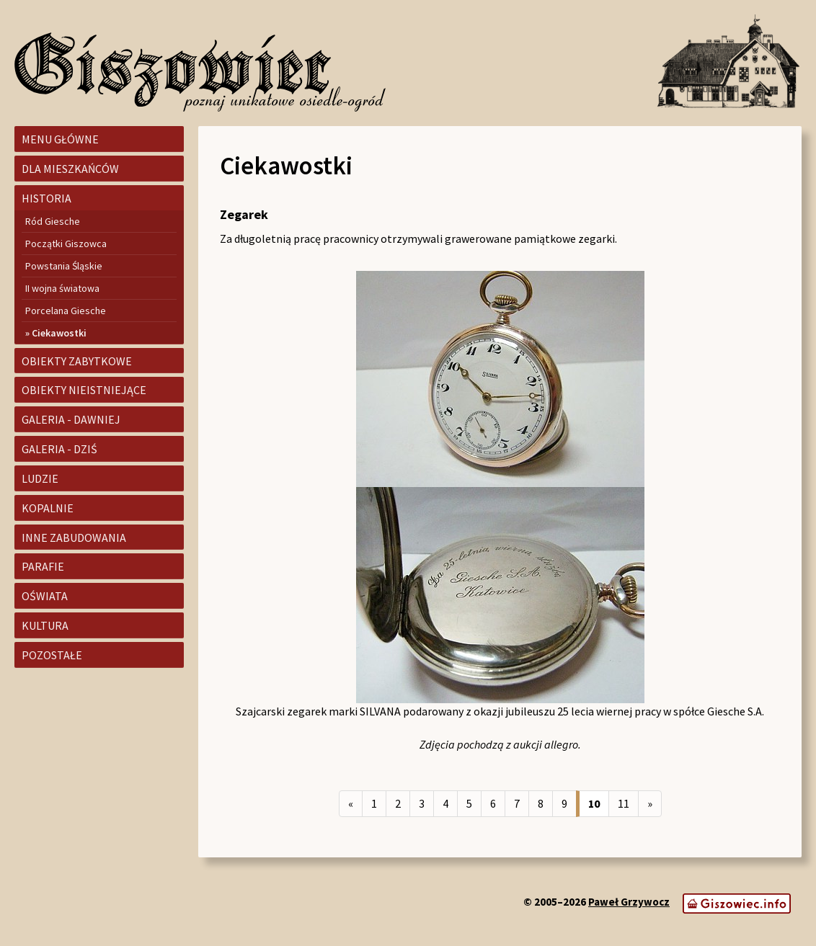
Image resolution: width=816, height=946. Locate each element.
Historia (46, 198)
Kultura (45, 625)
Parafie (43, 566)
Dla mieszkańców (70, 168)
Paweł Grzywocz (629, 902)
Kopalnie (48, 508)
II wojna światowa (62, 288)
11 (623, 803)
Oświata (45, 596)
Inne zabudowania (74, 537)
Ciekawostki (59, 332)
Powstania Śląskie (63, 265)
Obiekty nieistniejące (84, 390)
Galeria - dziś (59, 449)
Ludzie (40, 478)
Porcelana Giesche (65, 310)
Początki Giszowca (66, 243)
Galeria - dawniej (71, 419)
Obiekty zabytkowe (77, 361)
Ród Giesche (52, 221)
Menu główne (60, 139)
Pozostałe (52, 655)
